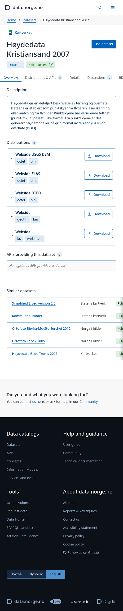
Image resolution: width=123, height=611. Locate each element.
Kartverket (20, 32)
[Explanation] (51, 65)
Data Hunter (16, 519)
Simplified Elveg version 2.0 (34, 303)
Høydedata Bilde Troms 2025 (35, 353)
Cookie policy (73, 544)
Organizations (18, 502)
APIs (10, 453)
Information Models (22, 469)
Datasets (29, 20)
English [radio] (55, 574)
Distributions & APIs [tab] (43, 77)
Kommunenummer (27, 316)
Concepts (14, 461)
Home (11, 20)
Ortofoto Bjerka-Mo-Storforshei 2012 (41, 328)
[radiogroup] (36, 574)
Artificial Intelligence (23, 536)
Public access (38, 65)
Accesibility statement (80, 527)
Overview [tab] (11, 77)
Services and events (22, 477)
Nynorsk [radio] (36, 574)
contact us (28, 401)
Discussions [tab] (99, 77)
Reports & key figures (80, 511)
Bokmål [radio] (17, 574)
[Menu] (113, 7)
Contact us (71, 519)
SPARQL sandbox (20, 527)
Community (88, 401)
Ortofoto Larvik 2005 (28, 341)
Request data (17, 511)
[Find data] (100, 7)
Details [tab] (75, 77)
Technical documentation (83, 461)
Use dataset (104, 44)
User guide (71, 444)
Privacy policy (73, 536)
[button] (61, 158)
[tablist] (61, 77)
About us (70, 502)
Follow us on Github (81, 552)
